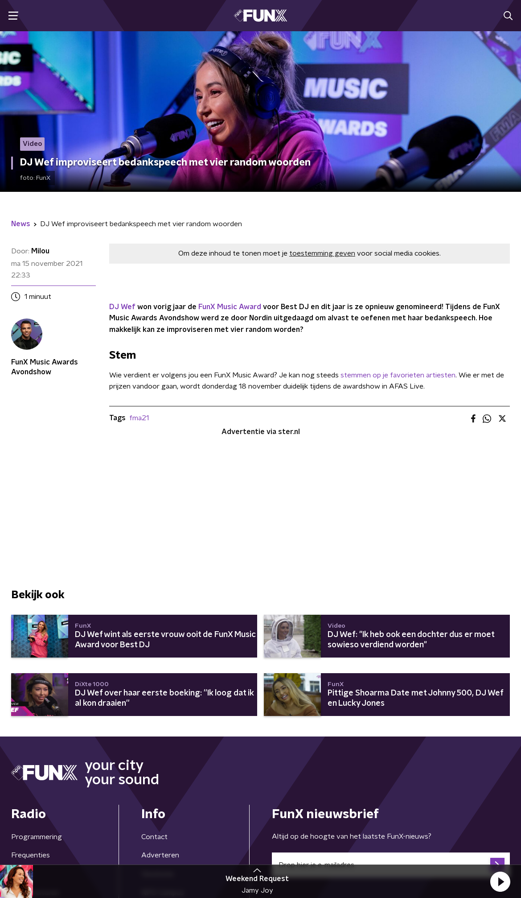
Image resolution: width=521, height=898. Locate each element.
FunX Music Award (229, 306)
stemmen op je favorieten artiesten (397, 375)
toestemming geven (322, 253)
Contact (154, 836)
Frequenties (30, 855)
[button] (500, 881)
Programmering (36, 836)
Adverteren (160, 855)
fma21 (139, 418)
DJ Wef (122, 306)
